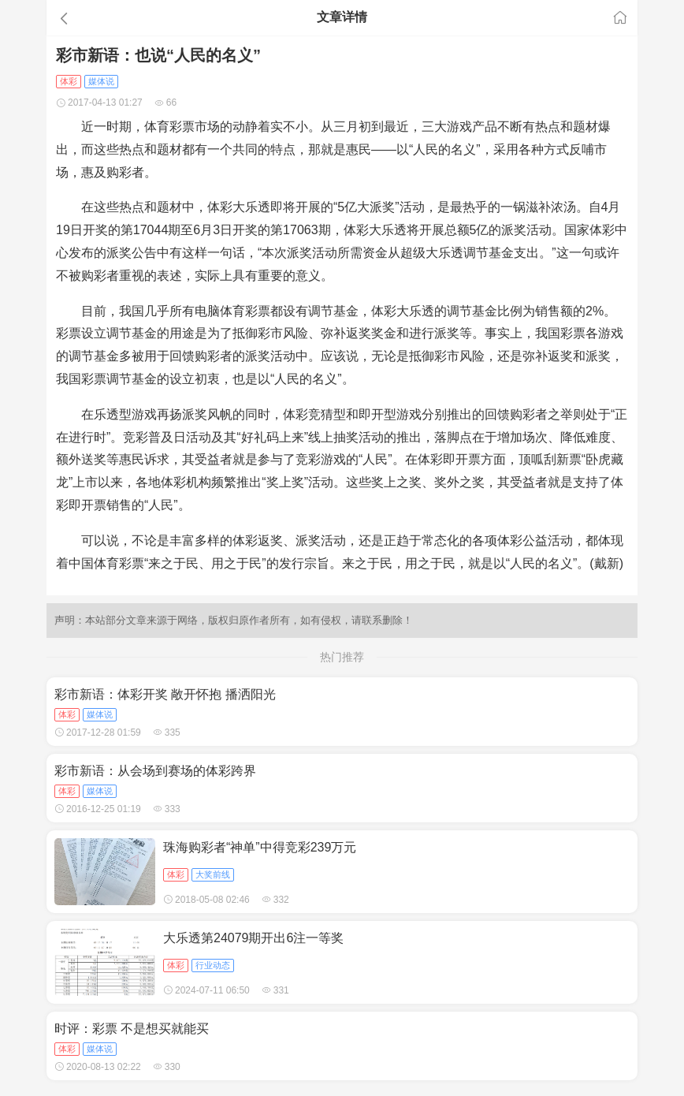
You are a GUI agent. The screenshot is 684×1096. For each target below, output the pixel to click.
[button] (140, 18)
